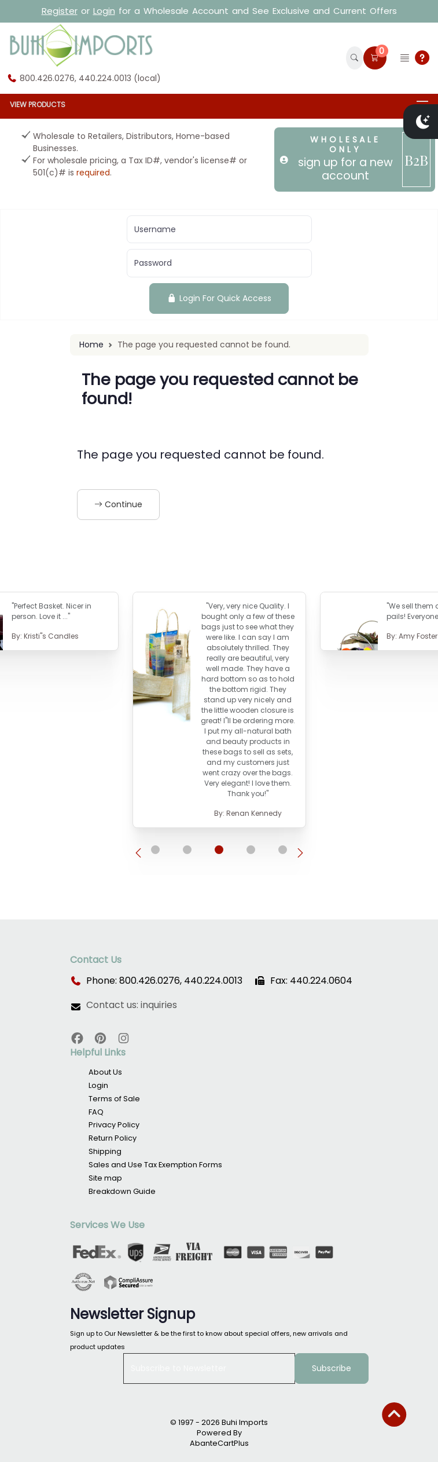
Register (60, 11)
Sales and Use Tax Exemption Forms (155, 1165)
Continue (118, 504)
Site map (105, 1178)
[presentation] (138, 853)
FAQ (96, 1112)
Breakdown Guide (122, 1191)
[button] (354, 57)
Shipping (105, 1151)
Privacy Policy (114, 1125)
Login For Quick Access (219, 298)
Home (91, 344)
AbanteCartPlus (219, 1443)
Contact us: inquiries (131, 1005)
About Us (105, 1072)
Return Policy (113, 1138)
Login (104, 11)
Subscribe (331, 1368)
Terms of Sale (114, 1099)
